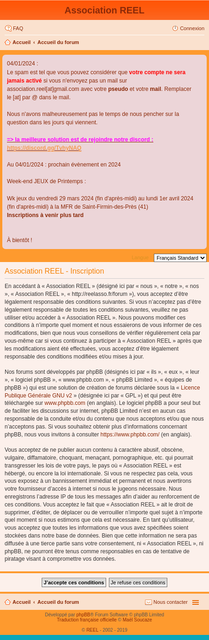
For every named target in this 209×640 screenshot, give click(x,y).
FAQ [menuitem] (18, 28)
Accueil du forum (58, 42)
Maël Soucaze (137, 619)
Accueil (22, 42)
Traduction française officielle (87, 619)
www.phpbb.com (64, 403)
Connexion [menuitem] (192, 28)
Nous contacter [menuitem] (170, 602)
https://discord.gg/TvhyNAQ (44, 148)
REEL (92, 630)
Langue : (142, 257)
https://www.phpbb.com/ (130, 434)
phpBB (83, 614)
